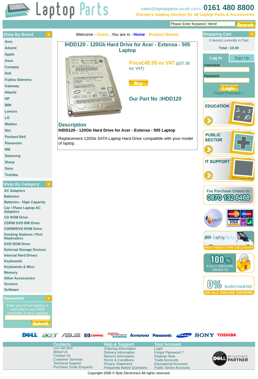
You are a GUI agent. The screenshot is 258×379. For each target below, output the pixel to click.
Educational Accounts (171, 364)
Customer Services (68, 359)
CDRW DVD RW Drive (22, 223)
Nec (8, 130)
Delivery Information (119, 352)
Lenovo (11, 111)
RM (7, 149)
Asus (9, 60)
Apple (10, 54)
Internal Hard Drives (20, 255)
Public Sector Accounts (172, 367)
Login (158, 348)
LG (7, 118)
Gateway (12, 86)
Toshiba (11, 175)
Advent (10, 48)
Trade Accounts (166, 360)
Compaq (12, 67)
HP (7, 99)
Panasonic (13, 143)
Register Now (164, 356)
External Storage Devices (25, 250)
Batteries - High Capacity (24, 202)
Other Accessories (19, 278)
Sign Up (242, 58)
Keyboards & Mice (19, 267)
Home (139, 34)
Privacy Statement (118, 364)
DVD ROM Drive (17, 244)
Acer (8, 41)
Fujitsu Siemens (18, 80)
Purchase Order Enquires (73, 367)
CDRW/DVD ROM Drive (23, 229)
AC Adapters (14, 191)
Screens (11, 284)
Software (11, 289)
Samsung (13, 156)
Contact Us (61, 355)
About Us (60, 352)
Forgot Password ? (228, 93)
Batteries (11, 196)
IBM (8, 105)
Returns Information (119, 356)
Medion (11, 124)
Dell (8, 73)
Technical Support (67, 363)
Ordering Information (120, 348)
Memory (10, 272)
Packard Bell (15, 137)
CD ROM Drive (16, 217)
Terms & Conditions (119, 360)
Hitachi (10, 92)
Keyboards (13, 261)
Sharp (10, 162)
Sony (9, 168)
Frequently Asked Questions (125, 367)
